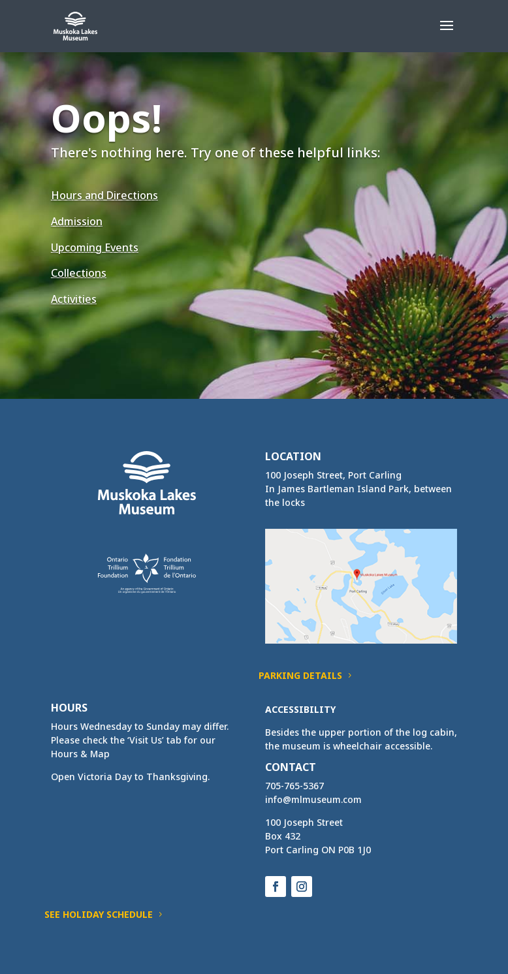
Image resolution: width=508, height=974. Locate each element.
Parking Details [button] (300, 675)
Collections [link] (78, 273)
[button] (446, 34)
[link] (75, 25)
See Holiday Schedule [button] (98, 914)
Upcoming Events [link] (94, 247)
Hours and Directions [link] (104, 195)
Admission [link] (77, 221)
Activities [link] (74, 299)
